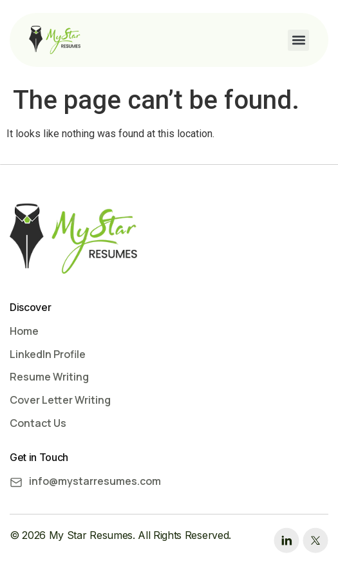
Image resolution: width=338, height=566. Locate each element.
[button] (298, 40)
